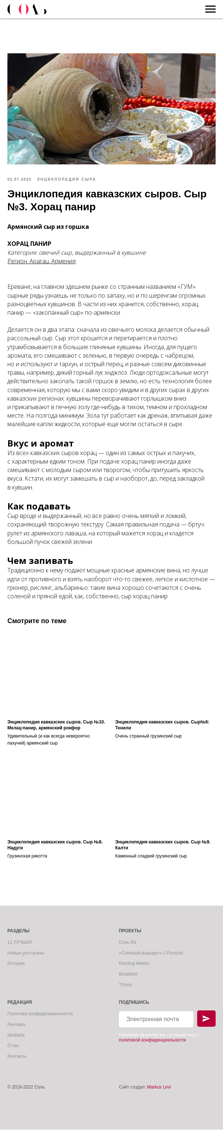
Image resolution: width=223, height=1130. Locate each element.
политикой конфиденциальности (152, 1040)
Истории (16, 964)
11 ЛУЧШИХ (19, 942)
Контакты (17, 1056)
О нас (13, 1046)
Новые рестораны (25, 953)
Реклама (16, 1024)
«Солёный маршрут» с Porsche (151, 953)
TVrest (125, 985)
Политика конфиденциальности (40, 1014)
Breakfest (128, 974)
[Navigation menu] (210, 9)
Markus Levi (159, 1087)
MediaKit (16, 1035)
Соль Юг (128, 942)
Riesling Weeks (134, 964)
